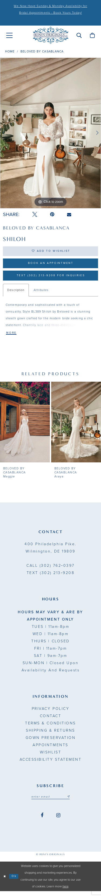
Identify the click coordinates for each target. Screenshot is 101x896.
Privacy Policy (50, 713)
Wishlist (50, 756)
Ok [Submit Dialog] (15, 881)
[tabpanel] (50, 133)
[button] (79, 35)
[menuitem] (9, 35)
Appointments (50, 749)
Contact (50, 720)
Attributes (41, 293)
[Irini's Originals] (50, 35)
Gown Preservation (51, 742)
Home (10, 51)
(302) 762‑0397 (50, 570)
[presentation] (25, 426)
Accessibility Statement (51, 764)
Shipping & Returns (50, 734)
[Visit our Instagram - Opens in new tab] (58, 820)
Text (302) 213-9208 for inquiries (50, 278)
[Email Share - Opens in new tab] (69, 214)
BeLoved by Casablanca (42, 51)
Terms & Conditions (50, 727)
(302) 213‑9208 (50, 577)
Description (16, 293)
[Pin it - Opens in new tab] (52, 214)
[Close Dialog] (5, 881)
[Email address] (50, 801)
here (65, 891)
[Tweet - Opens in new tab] (34, 214)
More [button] (12, 337)
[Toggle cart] (92, 35)
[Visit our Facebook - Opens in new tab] (42, 820)
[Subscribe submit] (70, 801)
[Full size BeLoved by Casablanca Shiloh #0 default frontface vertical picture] (50, 133)
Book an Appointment (50, 265)
